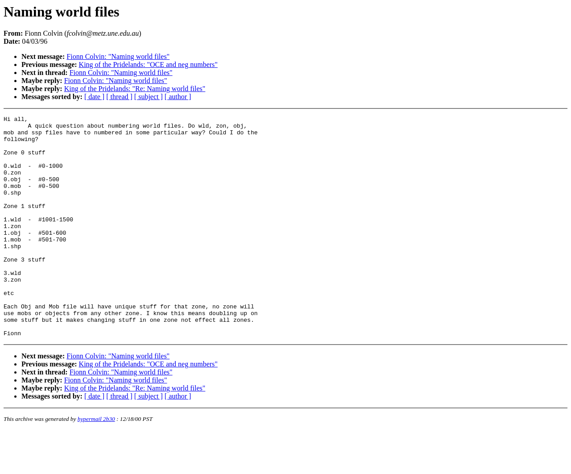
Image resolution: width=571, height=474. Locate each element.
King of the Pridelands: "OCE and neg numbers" (148, 64)
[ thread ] (119, 96)
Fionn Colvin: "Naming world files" (118, 56)
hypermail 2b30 (96, 463)
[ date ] (94, 96)
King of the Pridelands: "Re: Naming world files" (135, 88)
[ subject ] (148, 96)
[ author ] (178, 96)
